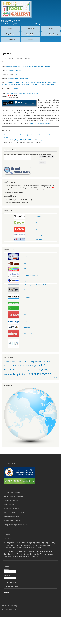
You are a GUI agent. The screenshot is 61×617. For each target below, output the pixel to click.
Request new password (12, 586)
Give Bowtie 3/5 (12, 96)
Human (44, 82)
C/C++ (18, 74)
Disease (27, 362)
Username (7, 569)
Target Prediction (39, 374)
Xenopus (34, 84)
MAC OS (18, 70)
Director (38, 223)
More (55, 377)
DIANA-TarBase (28, 315)
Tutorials (50, 28)
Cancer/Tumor (19, 362)
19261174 (15, 89)
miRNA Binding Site (31, 366)
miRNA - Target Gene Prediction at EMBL (35, 285)
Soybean (12, 84)
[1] (51, 123)
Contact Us (30, 39)
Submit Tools (10, 39)
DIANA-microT (28, 333)
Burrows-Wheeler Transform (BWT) (18, 78)
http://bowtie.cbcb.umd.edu (39, 123)
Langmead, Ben (8, 140)
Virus (23, 84)
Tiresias (38, 216)
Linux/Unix (11, 70)
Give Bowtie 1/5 (9, 96)
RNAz (25, 303)
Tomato (18, 84)
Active (8, 62)
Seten (38, 229)
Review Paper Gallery (51, 34)
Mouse (55, 82)
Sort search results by (45, 154)
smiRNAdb (27, 327)
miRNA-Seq (16, 66)
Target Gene (20, 374)
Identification (8, 366)
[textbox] (17, 157)
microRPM (39, 239)
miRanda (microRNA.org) (31, 275)
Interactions (18, 365)
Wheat (28, 84)
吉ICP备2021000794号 (9, 609)
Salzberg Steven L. (42, 140)
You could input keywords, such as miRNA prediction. (21, 154)
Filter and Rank (30, 28)
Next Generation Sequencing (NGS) (32, 66)
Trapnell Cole (19, 140)
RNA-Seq (47, 66)
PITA (25, 343)
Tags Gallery (10, 34)
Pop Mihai (28, 140)
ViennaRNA (27, 308)
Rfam (25, 263)
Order (41, 160)
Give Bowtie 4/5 (14, 96)
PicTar (25, 289)
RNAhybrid (27, 297)
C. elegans (25, 82)
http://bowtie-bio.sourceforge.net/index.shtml (22, 93)
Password (7, 575)
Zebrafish (41, 84)
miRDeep (26, 321)
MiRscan (26, 269)
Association (9, 362)
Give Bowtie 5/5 (16, 96)
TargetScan (27, 281)
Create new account (11, 582)
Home (10, 28)
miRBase (26, 256)
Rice (6, 84)
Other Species (49, 84)
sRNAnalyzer (40, 235)
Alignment (9, 66)
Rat (3, 84)
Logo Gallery (30, 34)
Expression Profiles (40, 361)
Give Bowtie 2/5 (10, 96)
